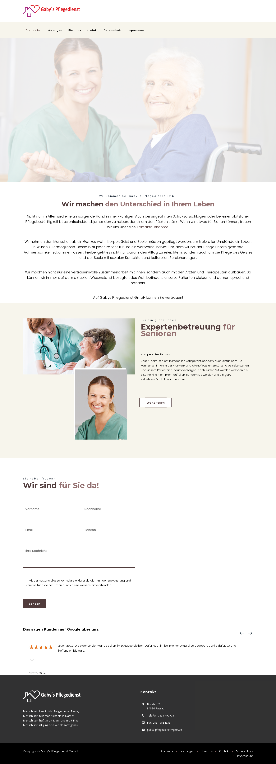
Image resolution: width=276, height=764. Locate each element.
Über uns (74, 30)
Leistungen (54, 30)
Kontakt (92, 30)
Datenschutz (113, 30)
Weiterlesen (156, 402)
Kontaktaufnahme (152, 227)
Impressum (135, 30)
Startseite (33, 30)
